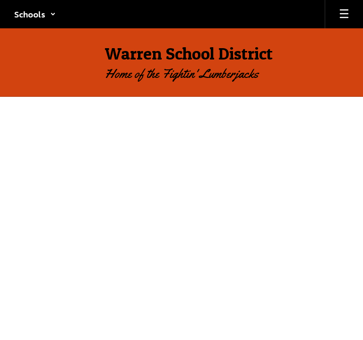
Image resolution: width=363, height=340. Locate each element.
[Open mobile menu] (344, 14)
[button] (35, 14)
